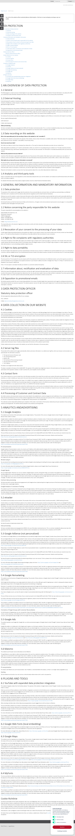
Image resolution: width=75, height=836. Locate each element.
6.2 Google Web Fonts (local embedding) (15, 78)
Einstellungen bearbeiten (62, 831)
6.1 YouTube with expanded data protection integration (18, 76)
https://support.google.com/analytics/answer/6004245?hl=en (15, 467)
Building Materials (68, 5)
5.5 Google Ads (9, 71)
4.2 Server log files (10, 58)
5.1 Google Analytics (10, 65)
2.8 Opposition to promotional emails (14, 50)
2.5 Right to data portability (12, 45)
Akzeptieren (62, 827)
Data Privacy (4, 826)
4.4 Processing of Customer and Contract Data (16, 61)
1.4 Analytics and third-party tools (13, 35)
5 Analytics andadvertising (9, 63)
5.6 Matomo (8, 73)
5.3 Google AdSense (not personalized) (14, 68)
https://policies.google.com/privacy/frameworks (12, 637)
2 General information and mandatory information (14, 37)
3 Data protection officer (8, 51)
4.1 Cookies (8, 56)
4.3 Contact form (9, 60)
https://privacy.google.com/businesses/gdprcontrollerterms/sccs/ (46, 759)
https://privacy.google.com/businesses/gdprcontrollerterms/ (15, 759)
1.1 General (8, 30)
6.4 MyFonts (8, 81)
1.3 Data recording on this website (13, 33)
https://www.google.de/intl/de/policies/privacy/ (12, 564)
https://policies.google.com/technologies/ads (48, 562)
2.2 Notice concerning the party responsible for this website (19, 40)
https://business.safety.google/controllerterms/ (36, 637)
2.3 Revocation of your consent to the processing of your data (20, 42)
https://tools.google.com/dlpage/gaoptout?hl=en (12, 463)
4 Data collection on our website (10, 55)
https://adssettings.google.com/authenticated (11, 560)
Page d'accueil (4, 10)
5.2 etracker (8, 66)
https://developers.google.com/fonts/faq (38, 731)
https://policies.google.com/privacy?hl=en (61, 712)
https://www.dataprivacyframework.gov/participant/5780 (14, 444)
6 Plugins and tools (7, 74)
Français (70, 1)
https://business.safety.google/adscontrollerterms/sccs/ (14, 436)
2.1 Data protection (10, 38)
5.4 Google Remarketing (11, 69)
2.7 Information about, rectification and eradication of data (19, 48)
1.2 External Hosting (10, 32)
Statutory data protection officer (13, 53)
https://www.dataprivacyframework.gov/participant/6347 (14, 794)
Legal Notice (11, 826)
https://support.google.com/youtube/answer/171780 (40, 700)
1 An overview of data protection (10, 29)
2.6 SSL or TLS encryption (11, 47)
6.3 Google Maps (9, 79)
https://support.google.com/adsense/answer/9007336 (13, 545)
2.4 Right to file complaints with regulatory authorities (18, 43)
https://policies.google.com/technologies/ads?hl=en (13, 600)
